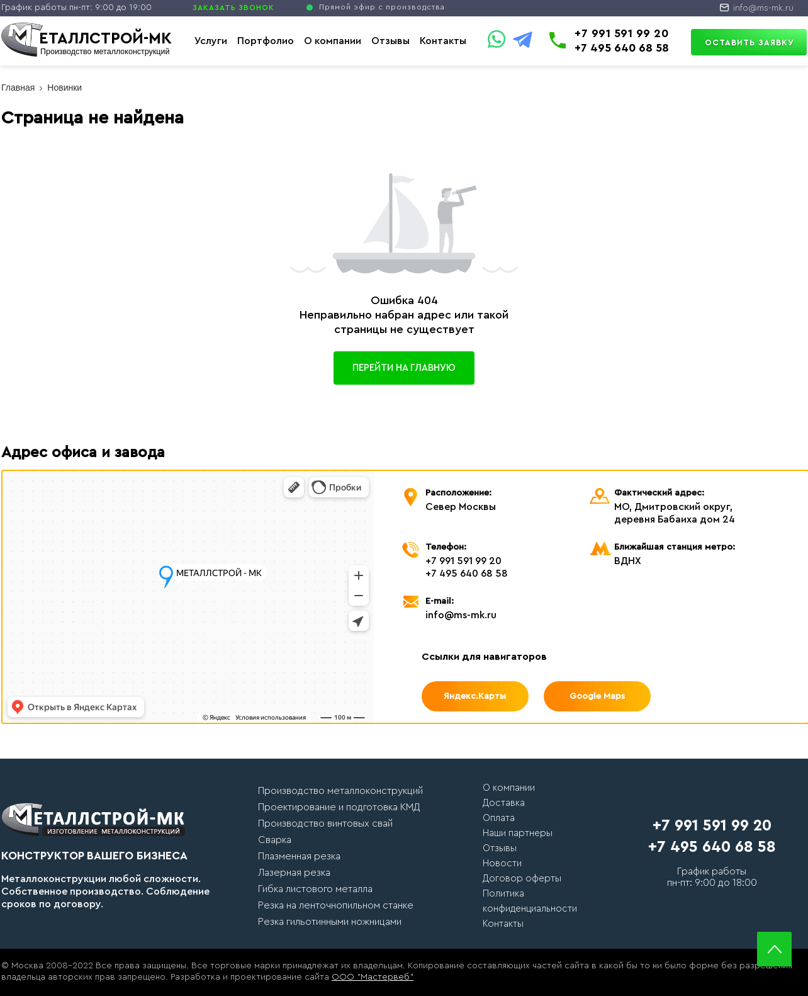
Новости (502, 863)
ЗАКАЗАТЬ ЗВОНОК (233, 7)
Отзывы (390, 41)
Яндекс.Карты (475, 696)
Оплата (499, 818)
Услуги (210, 41)
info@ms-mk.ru (763, 8)
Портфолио (265, 41)
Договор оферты (522, 878)
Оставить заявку (749, 42)
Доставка (504, 803)
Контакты (443, 41)
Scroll (774, 949)
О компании (332, 41)
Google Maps (597, 696)
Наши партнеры (518, 833)
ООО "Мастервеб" (372, 977)
